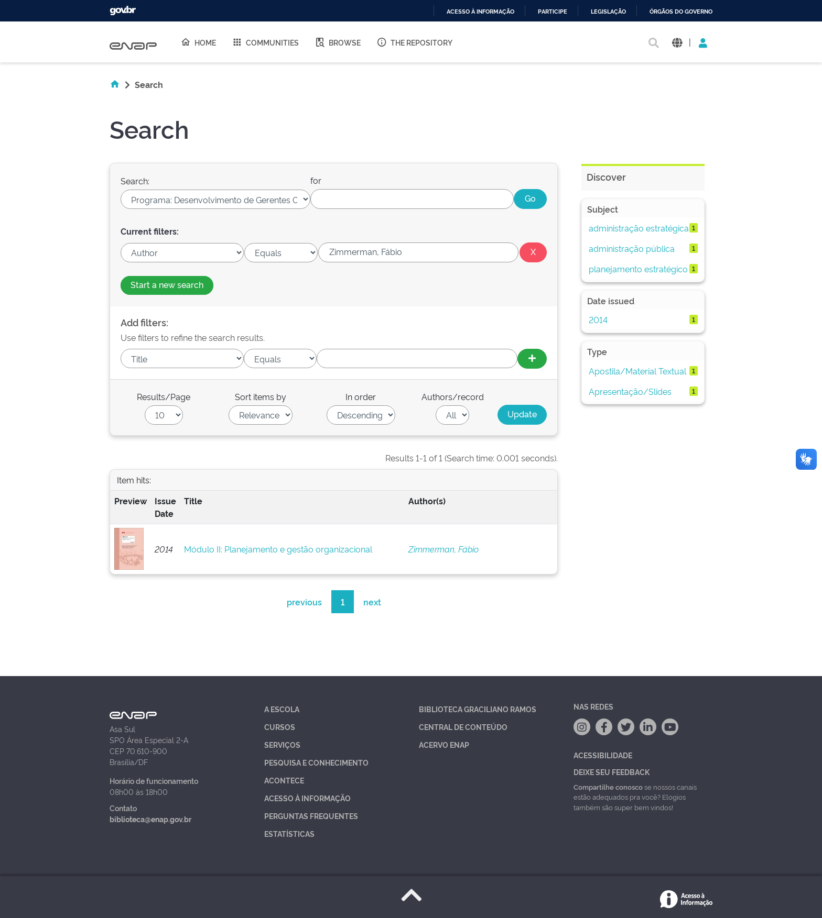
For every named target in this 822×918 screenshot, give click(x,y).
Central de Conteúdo (463, 727)
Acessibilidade (603, 755)
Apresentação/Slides (630, 391)
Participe (552, 11)
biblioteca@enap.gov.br (150, 819)
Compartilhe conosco (608, 786)
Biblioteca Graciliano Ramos (477, 709)
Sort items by (260, 396)
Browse (338, 42)
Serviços (282, 744)
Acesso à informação (480, 11)
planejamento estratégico (638, 268)
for (315, 180)
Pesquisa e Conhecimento (316, 762)
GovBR (123, 11)
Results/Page (163, 396)
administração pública (632, 248)
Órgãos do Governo (681, 11)
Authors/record (452, 396)
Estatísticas (289, 833)
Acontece (284, 780)
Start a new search (167, 284)
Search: (135, 180)
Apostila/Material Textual (637, 371)
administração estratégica (639, 228)
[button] (677, 42)
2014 (598, 319)
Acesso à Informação (307, 798)
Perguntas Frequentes (311, 816)
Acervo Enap (444, 744)
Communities (265, 42)
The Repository (414, 42)
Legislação (608, 11)
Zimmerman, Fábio (443, 549)
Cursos (279, 727)
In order (360, 396)
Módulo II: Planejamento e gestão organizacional (278, 549)
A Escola (281, 709)
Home (198, 42)
